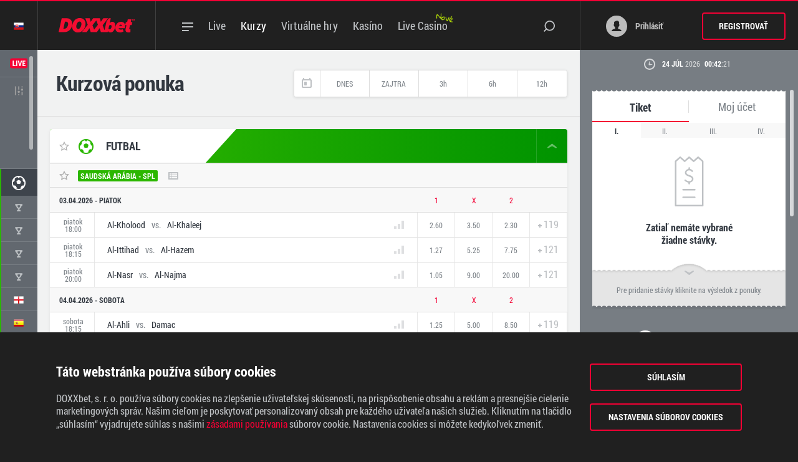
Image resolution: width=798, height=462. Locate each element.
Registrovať (743, 26)
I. (616, 131)
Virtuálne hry (309, 25)
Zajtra (394, 84)
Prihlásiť (634, 26)
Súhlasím (666, 377)
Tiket (640, 107)
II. (665, 131)
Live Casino (423, 25)
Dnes (345, 84)
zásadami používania (246, 424)
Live (217, 25)
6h (492, 84)
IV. (761, 131)
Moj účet (737, 107)
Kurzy (253, 25)
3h (443, 84)
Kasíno (368, 25)
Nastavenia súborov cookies (665, 417)
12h (541, 84)
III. (713, 131)
